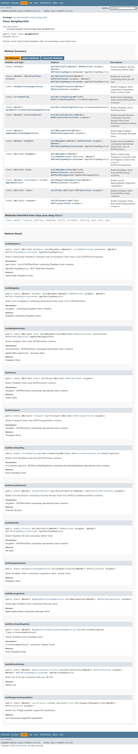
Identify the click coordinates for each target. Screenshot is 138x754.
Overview (5, 3)
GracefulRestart (33, 115)
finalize (27, 220)
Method (36, 11)
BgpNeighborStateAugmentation (22, 133)
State (28, 170)
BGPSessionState (59, 89)
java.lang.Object (10, 27)
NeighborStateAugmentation (28, 86)
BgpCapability (13, 183)
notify (61, 220)
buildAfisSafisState (62, 76)
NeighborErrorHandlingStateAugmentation (28, 110)
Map (26, 76)
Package (15, 3)
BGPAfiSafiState (59, 79)
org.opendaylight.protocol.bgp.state (29, 17)
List (53, 157)
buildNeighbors (59, 154)
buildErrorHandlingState (64, 107)
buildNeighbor (58, 141)
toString (84, 220)
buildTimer (56, 190)
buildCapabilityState (62, 86)
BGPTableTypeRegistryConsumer (67, 72)
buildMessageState (61, 130)
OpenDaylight (21, 746)
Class (33, 180)
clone (8, 220)
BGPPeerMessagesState (62, 133)
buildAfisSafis (59, 66)
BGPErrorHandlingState (63, 99)
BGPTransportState (61, 203)
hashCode (50, 220)
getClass (39, 220)
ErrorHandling (21, 97)
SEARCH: (105, 8)
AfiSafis (18, 66)
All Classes (6, 8)
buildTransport (59, 200)
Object (15, 37)
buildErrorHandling (61, 97)
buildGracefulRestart (62, 115)
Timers (29, 190)
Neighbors (31, 154)
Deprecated (45, 3)
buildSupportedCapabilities (66, 180)
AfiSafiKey (35, 76)
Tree (36, 3)
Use (30, 3)
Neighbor (29, 141)
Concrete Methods (53, 58)
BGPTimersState (83, 190)
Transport (31, 200)
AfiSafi (10, 79)
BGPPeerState (86, 66)
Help (61, 3)
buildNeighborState (61, 170)
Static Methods (31, 58)
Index (55, 3)
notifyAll (72, 220)
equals (17, 220)
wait (93, 220)
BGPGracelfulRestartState (65, 117)
